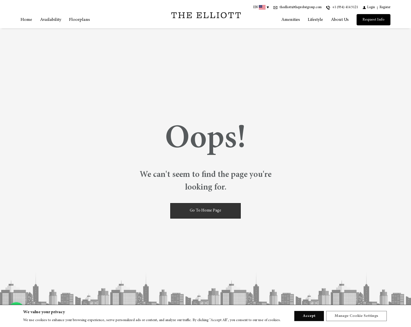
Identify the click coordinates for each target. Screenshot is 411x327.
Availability (50, 19)
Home (26, 19)
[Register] (384, 7)
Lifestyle (315, 19)
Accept (309, 316)
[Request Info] (373, 19)
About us (340, 19)
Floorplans (79, 19)
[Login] (369, 7)
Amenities (290, 19)
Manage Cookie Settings (356, 316)
